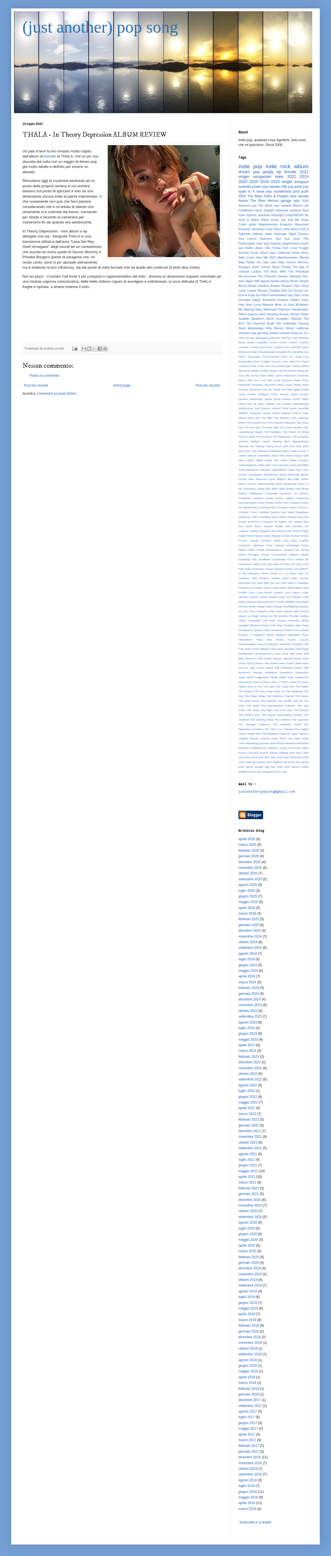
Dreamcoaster (267, 351)
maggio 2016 (248, 1497)
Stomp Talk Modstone (279, 667)
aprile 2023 (246, 1045)
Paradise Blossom (249, 625)
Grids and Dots (266, 365)
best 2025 (302, 757)
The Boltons (245, 691)
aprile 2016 (246, 1503)
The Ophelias (272, 431)
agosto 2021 (247, 1154)
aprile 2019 (246, 1314)
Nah (265, 389)
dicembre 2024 (249, 931)
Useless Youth (269, 738)
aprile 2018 (246, 1377)
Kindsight (277, 215)
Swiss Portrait (281, 267)
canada (303, 196)
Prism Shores (280, 394)
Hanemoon (245, 564)
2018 (305, 200)
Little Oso (253, 380)
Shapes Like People (278, 403)
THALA (296, 413)
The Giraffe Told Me (290, 700)
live (273, 766)
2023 (275, 181)
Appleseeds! (279, 469)
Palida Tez (253, 262)
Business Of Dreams (294, 493)
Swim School (261, 267)
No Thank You (277, 389)
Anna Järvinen (280, 465)
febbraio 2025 (248, 919)
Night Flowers (299, 234)
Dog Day (303, 516)
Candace (258, 498)
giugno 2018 (247, 1366)
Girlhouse (284, 252)
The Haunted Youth (260, 323)
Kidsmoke (244, 582)
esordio (50, 156)
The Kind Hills (269, 427)
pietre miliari (290, 451)
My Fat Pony (246, 611)
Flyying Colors (262, 535)
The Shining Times (261, 719)
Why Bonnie (274, 328)
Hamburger (284, 365)
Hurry (305, 252)
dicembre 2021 (249, 1131)
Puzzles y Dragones (251, 634)
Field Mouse (277, 531)
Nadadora (262, 611)
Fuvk (253, 365)
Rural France (282, 399)
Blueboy (304, 337)
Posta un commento (44, 376)
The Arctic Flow (285, 686)
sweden (275, 187)
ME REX (269, 257)
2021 (304, 172)
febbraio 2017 (248, 1446)
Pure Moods (301, 630)
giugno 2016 (247, 1492)
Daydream (302, 512)
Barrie (283, 474)
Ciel (290, 290)
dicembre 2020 (249, 1200)
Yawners (273, 748)
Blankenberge (266, 483)
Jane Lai (303, 573)
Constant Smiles (286, 507)
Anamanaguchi (247, 465)
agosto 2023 (247, 1022)
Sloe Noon (277, 648)
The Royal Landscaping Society (282, 714)
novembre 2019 (250, 1274)
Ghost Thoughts (248, 554)
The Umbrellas (286, 323)
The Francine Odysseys (281, 422)
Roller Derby (270, 219)
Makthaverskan (287, 257)
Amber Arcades (299, 460)
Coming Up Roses (260, 347)
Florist (249, 535)
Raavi (270, 634)
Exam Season (263, 526)
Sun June (292, 238)
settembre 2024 (250, 948)
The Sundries (300, 436)
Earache (268, 521)
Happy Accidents (264, 299)
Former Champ (248, 540)
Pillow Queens (248, 314)
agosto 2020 (247, 1222)
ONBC (242, 620)
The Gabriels (269, 700)
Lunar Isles (254, 257)
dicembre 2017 (249, 1400)
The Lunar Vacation (291, 427)
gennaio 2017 (248, 1452)
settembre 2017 (250, 1406)
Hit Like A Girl (300, 564)
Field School (293, 531)
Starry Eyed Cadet (290, 663)
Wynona (243, 446)
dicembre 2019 (249, 1268)
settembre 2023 (250, 1016)
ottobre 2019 (247, 1280)
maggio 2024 (248, 971)
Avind (277, 229)
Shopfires (298, 644)
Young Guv (285, 748)
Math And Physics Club (294, 596)
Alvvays (249, 337)
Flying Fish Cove (284, 248)
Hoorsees (258, 568)
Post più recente (36, 385)
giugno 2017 (247, 1423)
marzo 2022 (247, 1114)
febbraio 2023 (248, 1057)
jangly (268, 172)
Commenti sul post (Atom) (56, 394)
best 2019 (251, 757)
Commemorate (267, 507)
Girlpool (293, 554)
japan (252, 224)
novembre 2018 (250, 1343)
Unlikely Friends (248, 738)
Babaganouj (263, 337)
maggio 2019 (248, 1308)
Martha (273, 596)
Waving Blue (281, 441)
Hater (268, 234)
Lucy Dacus (292, 592)
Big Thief (292, 337)
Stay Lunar (257, 667)
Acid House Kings (290, 455)
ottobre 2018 (247, 1349)
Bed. (251, 479)
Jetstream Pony (262, 229)
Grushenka (278, 559)
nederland (276, 451)
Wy (264, 748)
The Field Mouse (248, 700)
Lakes (266, 587)
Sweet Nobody (281, 413)
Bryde (250, 342)
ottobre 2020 (247, 1211)
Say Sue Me (290, 219)
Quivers (243, 399)
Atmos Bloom (290, 281)
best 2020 (302, 446)
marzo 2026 (247, 845)
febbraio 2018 (248, 1389)
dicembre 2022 (249, 1062)
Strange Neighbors (265, 672)
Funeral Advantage (287, 545)
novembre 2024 (250, 936)
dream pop (249, 172)
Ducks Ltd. (301, 290)
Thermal (288, 729)
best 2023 (277, 757)
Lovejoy (278, 592)
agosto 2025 (247, 885)
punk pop (302, 187)
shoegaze (301, 182)
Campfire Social (266, 342)
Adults (250, 460)
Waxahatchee (300, 441)
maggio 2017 (248, 1429)
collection (263, 451)
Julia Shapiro (260, 578)
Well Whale (277, 743)
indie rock (278, 166)
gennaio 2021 (248, 1194)
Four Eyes (290, 540)
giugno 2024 (247, 965)
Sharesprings (301, 403)
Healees (283, 299)
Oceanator (255, 620)
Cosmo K (303, 507)
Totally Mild (253, 733)
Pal (265, 620)
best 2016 (289, 446)
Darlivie (275, 512)
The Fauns (302, 696)
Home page (122, 385)
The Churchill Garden (273, 276)
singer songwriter (255, 176)
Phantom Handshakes (294, 309)
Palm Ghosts (277, 620)
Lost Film (266, 380)
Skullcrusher (245, 408)
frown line (294, 762)
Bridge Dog (293, 488)
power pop (260, 187)
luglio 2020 (246, 1228)
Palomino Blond (298, 620)
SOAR (296, 399)
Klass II (291, 582)
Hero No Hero (282, 564)
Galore (251, 549)
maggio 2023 (248, 1039)
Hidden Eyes (299, 299)
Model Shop (301, 384)
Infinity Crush (269, 573)
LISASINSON (294, 215)
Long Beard (264, 592)
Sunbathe (282, 318)
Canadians (244, 498)
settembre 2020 (250, 1217)
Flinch (256, 361)
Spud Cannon (255, 663)
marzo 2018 (247, 1383)
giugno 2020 (247, 1234)
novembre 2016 (250, 1463)
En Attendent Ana (298, 351)
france (243, 201)
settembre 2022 (250, 1079)
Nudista (304, 616)
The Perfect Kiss (249, 714)
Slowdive (289, 648)
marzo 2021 (247, 1182)
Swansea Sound (260, 413)
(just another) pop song (100, 27)
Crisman (243, 512)
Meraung (263, 601)
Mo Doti (243, 606)
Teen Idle (253, 417)
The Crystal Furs (256, 422)
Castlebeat (245, 210)
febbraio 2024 (248, 988)
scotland (295, 210)
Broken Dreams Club (285, 285)
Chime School (288, 342)
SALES (304, 639)
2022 (291, 176)
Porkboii (288, 630)
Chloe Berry (290, 229)
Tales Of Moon (299, 682)
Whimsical (302, 743)
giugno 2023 (247, 1034)
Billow (305, 479)
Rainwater (294, 634)
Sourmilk (303, 408)
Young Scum (274, 446)
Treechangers (269, 733)
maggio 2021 (248, 1171)
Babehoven (271, 474)
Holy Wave (245, 568)
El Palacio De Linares (288, 521)
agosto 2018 (247, 1360)
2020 (242, 181)
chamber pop (247, 333)
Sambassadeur (247, 644)
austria (264, 752)
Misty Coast (284, 384)
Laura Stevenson (285, 375)
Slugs (305, 648)
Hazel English (263, 210)
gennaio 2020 (248, 1263)
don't (269, 762)
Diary (255, 351)
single (287, 181)
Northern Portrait (288, 616)
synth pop (281, 771)
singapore (268, 771)
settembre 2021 (250, 1148)
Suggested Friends (266, 677)
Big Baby (294, 479)
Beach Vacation (259, 285)
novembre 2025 (250, 868)
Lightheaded (293, 587)
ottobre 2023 (247, 1011)
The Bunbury (282, 417)
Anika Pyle (263, 465)
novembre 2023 (250, 1005)
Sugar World (246, 677)
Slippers (265, 648)
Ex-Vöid (261, 295)
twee (279, 176)
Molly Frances (273, 606)
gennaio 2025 (248, 925)
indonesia (281, 210)
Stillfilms (243, 413)
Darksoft (296, 347)
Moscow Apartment (249, 389)
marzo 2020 (247, 1251)
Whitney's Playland (249, 748)
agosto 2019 (247, 1291)
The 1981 (269, 686)
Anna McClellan (299, 465)
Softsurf (276, 408)
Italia (241, 257)
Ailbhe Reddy (263, 460)
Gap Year (293, 295)
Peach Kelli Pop (272, 625)
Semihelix (285, 644)
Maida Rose (301, 380)
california (302, 328)
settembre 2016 (250, 1474)
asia (293, 196)
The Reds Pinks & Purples (268, 196)
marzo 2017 (247, 1440)
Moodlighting (290, 606)
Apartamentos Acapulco (275, 224)
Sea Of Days (255, 403)
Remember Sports (260, 399)
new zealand (283, 205)
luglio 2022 (246, 1091)
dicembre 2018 (249, 1337)
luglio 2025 (246, 891)
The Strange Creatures (254, 724)
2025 (253, 181)
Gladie (305, 554)
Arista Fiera (295, 469)
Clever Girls (281, 502)
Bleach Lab (301, 205)
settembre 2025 (250, 879)
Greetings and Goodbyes (254, 559)
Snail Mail (288, 653)
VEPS (283, 738)
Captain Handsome (296, 498)
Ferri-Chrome (271, 356)
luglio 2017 (246, 1417)
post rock (255, 771)
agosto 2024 (247, 954)
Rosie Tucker (286, 639)
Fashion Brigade (259, 531)
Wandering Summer (258, 743)
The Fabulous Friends (280, 696)
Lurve (257, 304)
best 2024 (290, 757)
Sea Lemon (247, 238)
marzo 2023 (247, 1051)
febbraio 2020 (248, 1257)
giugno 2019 (247, 1303)
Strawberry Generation (294, 672)
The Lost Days (283, 710)
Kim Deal (257, 582)
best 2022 (264, 757)
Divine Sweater (288, 516)
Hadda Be (302, 559)
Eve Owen (245, 526)
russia (302, 451)
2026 (242, 196)
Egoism (251, 215)
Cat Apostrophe (247, 502)
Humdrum (303, 370)
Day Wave (288, 512)
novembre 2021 (250, 1137)
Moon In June (284, 304)
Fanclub (297, 526)
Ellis (267, 248)
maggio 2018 (248, 1371)
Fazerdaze (254, 356)
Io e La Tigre (287, 573)
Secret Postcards (268, 644)
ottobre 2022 (247, 1074)
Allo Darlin (280, 460)
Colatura (294, 502)
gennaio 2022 (248, 1125)
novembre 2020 (250, 1205)
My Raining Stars (250, 309)
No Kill (273, 616)
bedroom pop (247, 205)
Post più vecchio (208, 385)
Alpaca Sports (269, 281)
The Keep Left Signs (260, 710)
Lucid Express (283, 380)
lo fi (251, 191)
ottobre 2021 (247, 1142)
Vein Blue (294, 738)
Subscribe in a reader (255, 1522)
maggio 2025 (248, 902)
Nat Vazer (276, 611)
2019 (304, 176)
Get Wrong (302, 549)
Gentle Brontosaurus (269, 549)
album (301, 166)
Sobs (299, 653)
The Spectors (300, 719)
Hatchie (258, 234)
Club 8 (304, 229)
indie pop (250, 166)
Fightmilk (244, 234)
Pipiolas (258, 630)
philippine (244, 771)
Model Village (257, 606)
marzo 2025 (247, 913)
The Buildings (294, 691)
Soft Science (262, 408)
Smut (277, 653)
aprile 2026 (246, 839)
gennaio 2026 (248, 856)
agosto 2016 (247, 1480)
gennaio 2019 (248, 1331)
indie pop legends (268, 243)
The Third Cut (273, 729)
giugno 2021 (247, 1165)
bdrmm (274, 752)
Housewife (289, 370)
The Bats (267, 417)
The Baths (302, 686)
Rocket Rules (299, 314)
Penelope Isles (292, 625)
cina (254, 451)
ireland (274, 333)
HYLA (290, 559)
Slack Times (252, 648)
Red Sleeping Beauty (274, 314)
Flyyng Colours (281, 535)
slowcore (297, 333)
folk (285, 762)
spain (242, 191)
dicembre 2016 (249, 1457)
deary (261, 762)
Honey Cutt (275, 370)
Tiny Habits (302, 729)
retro (241, 281)
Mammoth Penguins (250, 384)
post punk (301, 191)
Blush (241, 342)
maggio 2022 (248, 1102)
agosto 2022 (247, 1085)
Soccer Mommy (298, 262)
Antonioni (265, 469)
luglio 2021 (246, 1160)
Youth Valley (301, 748)
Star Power (271, 663)
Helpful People (259, 370)
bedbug (283, 752)
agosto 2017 (247, 1411)
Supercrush (302, 677)
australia (244, 187)
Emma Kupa (246, 295)
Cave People (265, 502)
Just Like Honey (248, 375)
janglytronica (291, 243)
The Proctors (264, 436)
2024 (264, 181)
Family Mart (282, 526)
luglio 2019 (246, 1297)
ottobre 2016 (247, 1469)
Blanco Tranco (247, 483)
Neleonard (270, 309)
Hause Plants (300, 365)
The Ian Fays (252, 427)
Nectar (288, 611)
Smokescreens (264, 653)
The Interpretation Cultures (278, 705)
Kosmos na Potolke (250, 587)
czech (241, 762)
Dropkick (281, 351)
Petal (305, 625)
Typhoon (303, 733)
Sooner (277, 658)
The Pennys (301, 710)
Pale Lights (293, 389)
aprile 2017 (246, 1434)
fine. (306, 276)
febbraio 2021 (248, 1188)
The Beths (265, 205)
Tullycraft (284, 733)
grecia (249, 766)
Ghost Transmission (274, 554)
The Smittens (283, 719)
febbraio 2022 (248, 1119)
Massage (280, 234)
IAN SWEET (301, 568)
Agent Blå (252, 281)
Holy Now (245, 304)
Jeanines (264, 215)
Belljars (281, 479)
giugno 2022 (247, 1097)
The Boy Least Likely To (269, 691)
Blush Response (286, 483)
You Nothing (257, 446)
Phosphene (245, 630)
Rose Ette (264, 639)
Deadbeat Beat (268, 516)
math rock (283, 766)
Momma (267, 304)
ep (279, 172)
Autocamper (255, 474)
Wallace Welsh (260, 441)
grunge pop (262, 766)
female (290, 172)
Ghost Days (268, 252)
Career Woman (257, 290)
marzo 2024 (247, 982)
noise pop (264, 191)
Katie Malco (267, 375)
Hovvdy (288, 568)
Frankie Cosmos (271, 361)
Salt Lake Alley (274, 262)
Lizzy (252, 592)
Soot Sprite (290, 408)
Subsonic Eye (270, 238)
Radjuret (281, 634)
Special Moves (292, 658)
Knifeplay (303, 582)
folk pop (287, 187)
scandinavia (282, 191)
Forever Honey (300, 535)
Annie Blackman (248, 469)
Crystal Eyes (281, 347)
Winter (290, 328)
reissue (285, 333)
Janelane (243, 578)
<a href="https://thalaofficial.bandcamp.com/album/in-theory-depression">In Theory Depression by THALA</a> (122, 319)
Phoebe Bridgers (258, 394)
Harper (257, 564)
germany (263, 333)
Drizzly (242, 521)
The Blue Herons (264, 201)
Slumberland (246, 653)
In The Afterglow (248, 573)
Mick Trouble (276, 601)
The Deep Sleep (255, 696)
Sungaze (244, 267)
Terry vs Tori (254, 686)
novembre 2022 (250, 1068)
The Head (252, 705)
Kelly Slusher (300, 578)
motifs (305, 766)
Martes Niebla (259, 596)
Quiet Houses (300, 394)
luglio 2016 (246, 1486)
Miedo (305, 601)
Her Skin (267, 564)
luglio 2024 (246, 959)
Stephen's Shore (262, 318)
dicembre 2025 (249, 862)
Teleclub (296, 318)
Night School (260, 616)
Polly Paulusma (272, 630)
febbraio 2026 (248, 851)
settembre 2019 (250, 1285)
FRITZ (242, 356)
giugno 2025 (247, 896)
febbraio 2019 (248, 1325)
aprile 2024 (246, 976)
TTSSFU (284, 682)
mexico (295, 766)
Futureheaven (277, 295)
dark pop (252, 762)
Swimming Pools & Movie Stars (257, 682)
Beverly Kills (278, 337)
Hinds (296, 252)
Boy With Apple (275, 488)
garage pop (290, 201)
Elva (306, 521)
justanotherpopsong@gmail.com (266, 791)
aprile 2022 (246, 1108)
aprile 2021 (246, 1177)
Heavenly (244, 370)
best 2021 (244, 451)
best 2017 (296, 752)
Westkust (289, 743)
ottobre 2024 (247, 942)
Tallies (242, 686)
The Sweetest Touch (287, 724)
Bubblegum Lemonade (263, 493)
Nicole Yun (245, 616)
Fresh (254, 252)
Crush (254, 512)
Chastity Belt (277, 290)
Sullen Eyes (286, 677)
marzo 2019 (247, 1320)
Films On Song (291, 356)
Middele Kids (292, 601)
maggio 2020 (248, 1240)
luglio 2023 (246, 1028)
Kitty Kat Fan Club (275, 582)
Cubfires (264, 512)
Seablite (243, 318)
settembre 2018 (250, 1354)
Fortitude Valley (271, 540)
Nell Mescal (301, 611)
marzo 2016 (247, 1509)
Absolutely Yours (268, 455)
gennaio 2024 (248, 994)
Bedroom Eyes (265, 479)
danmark (295, 276)
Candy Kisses (274, 498)
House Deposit (274, 568)
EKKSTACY (255, 521)
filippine (277, 762)
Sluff (298, 648)
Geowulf (288, 549)
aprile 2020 (246, 1245)
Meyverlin (270, 384)
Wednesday (256, 328)
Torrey (242, 733)
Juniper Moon (280, 578)
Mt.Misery (302, 304)
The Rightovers (282, 436)
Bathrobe (293, 474)
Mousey (304, 606)
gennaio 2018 (248, 1394)
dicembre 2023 (249, 999)
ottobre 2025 (247, 873)
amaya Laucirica (248, 752)
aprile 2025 (246, 908)
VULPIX (243, 441)
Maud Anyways (247, 601)
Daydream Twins (248, 516)
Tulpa (294, 733)
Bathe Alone (254, 248)
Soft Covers (264, 658)
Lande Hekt (278, 587)
